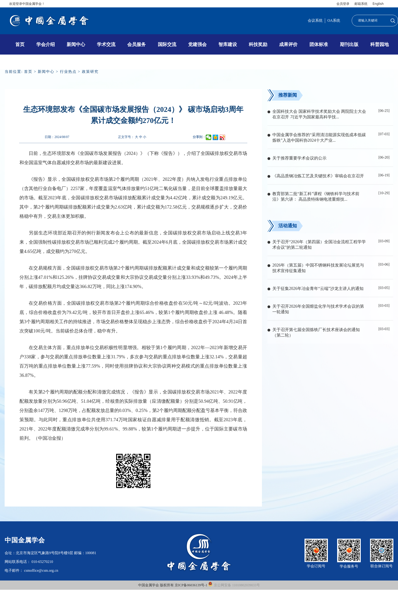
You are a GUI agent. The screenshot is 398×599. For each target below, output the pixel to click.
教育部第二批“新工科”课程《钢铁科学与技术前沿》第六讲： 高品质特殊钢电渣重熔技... (315, 196)
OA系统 (333, 20)
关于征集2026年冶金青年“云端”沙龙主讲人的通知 (318, 288)
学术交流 (106, 44)
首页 (20, 44)
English (378, 4)
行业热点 (68, 72)
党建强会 (197, 44)
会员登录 (342, 4)
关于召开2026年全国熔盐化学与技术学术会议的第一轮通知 (318, 309)
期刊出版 (349, 44)
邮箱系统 (360, 4)
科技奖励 (258, 44)
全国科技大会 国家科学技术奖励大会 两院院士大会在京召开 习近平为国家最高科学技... (319, 114)
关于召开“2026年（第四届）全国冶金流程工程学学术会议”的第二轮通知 (319, 245)
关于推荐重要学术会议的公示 (299, 158)
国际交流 (167, 44)
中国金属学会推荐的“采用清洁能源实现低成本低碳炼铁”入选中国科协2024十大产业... (319, 137)
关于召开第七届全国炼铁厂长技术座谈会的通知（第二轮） (316, 332)
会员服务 (136, 44)
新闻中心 (76, 44)
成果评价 (288, 44)
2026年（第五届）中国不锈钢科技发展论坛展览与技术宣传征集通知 (318, 268)
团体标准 (318, 44)
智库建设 (227, 44)
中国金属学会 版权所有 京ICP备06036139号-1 (173, 585)
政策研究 (90, 72)
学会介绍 (45, 44)
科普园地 (379, 44)
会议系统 (315, 20)
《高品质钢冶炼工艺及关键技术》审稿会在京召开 (318, 176)
